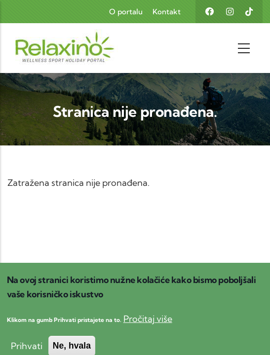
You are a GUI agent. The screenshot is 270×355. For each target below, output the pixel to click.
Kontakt (167, 11)
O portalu (126, 11)
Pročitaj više (147, 326)
